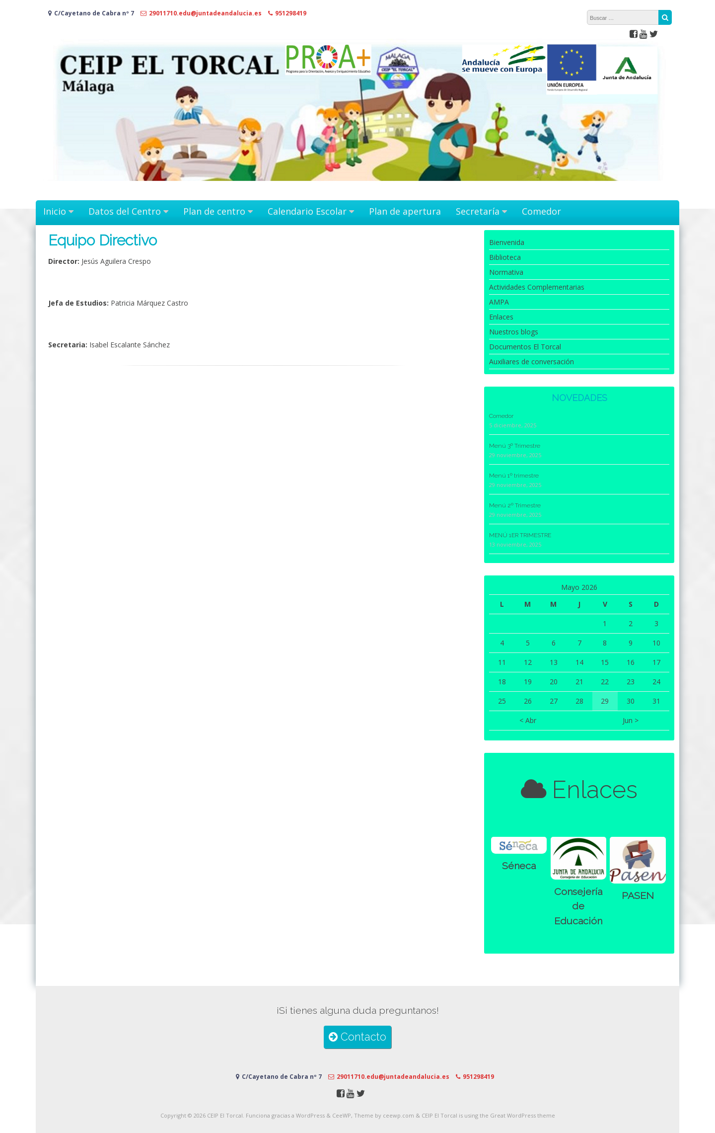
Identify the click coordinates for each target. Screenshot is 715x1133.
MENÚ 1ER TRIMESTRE (520, 535)
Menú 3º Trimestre (514, 445)
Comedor (541, 211)
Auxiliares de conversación (531, 361)
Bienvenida (506, 242)
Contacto (357, 1037)
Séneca (519, 866)
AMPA (499, 302)
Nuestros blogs (513, 331)
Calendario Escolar (307, 211)
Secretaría (478, 211)
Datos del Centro (124, 211)
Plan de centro (214, 211)
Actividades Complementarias (536, 287)
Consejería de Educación (578, 906)
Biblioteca (505, 257)
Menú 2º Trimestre (515, 505)
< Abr (527, 720)
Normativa (506, 272)
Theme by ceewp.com (384, 1115)
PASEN (638, 895)
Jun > (631, 720)
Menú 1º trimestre (514, 475)
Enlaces (501, 317)
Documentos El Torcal (525, 346)
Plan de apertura (405, 211)
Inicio (54, 211)
